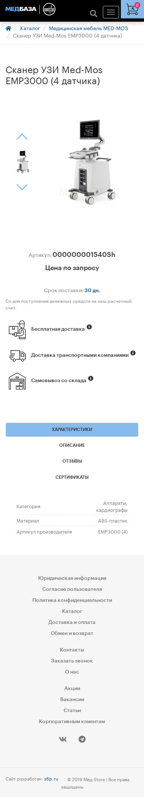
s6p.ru (51, 778)
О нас (72, 672)
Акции (72, 688)
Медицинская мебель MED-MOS (88, 28)
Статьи (72, 710)
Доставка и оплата (72, 622)
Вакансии (72, 699)
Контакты (72, 650)
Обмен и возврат (72, 633)
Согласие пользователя (72, 589)
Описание (72, 445)
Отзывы (72, 461)
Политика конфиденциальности (72, 600)
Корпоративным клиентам (72, 721)
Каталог (30, 28)
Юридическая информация (72, 578)
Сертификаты (72, 477)
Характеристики (72, 429)
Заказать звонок (72, 661)
